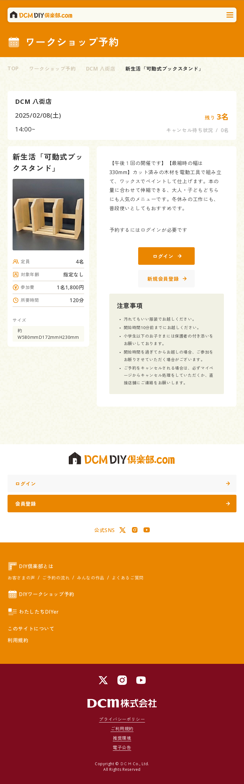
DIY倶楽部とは (30, 566)
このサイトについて (31, 628)
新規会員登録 (167, 278)
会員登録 (122, 503)
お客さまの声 (21, 578)
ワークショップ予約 (52, 68)
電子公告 (122, 747)
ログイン (167, 256)
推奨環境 (122, 738)
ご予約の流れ (56, 578)
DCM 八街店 (100, 68)
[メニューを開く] (230, 15)
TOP (13, 68)
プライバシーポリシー (122, 719)
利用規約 (18, 640)
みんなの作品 (91, 578)
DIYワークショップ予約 (41, 594)
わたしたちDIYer (33, 612)
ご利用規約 (122, 729)
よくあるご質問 (127, 578)
